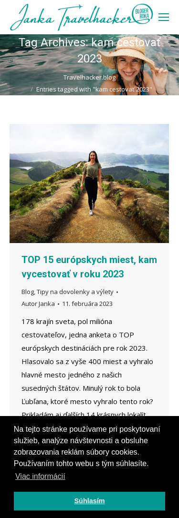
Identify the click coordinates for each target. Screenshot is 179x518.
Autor (38, 303)
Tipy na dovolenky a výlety (75, 291)
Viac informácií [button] (40, 476)
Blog (27, 291)
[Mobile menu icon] (163, 17)
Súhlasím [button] (89, 501)
